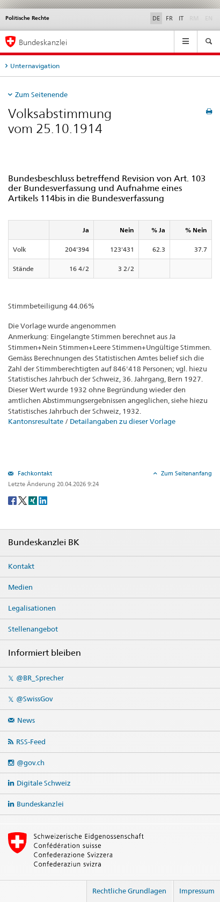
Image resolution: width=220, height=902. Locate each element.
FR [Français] (169, 18)
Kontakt (21, 566)
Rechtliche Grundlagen (129, 890)
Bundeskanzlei (40, 804)
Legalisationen (32, 608)
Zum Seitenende (41, 94)
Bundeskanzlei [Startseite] (43, 42)
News (26, 720)
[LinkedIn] (43, 500)
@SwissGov (34, 698)
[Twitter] (23, 500)
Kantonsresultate (35, 421)
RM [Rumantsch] (194, 18)
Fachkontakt (34, 473)
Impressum (197, 890)
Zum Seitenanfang (185, 473)
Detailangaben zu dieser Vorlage (122, 421)
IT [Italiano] (181, 18)
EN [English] (208, 18)
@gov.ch (31, 762)
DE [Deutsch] (156, 18)
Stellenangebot (33, 629)
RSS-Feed (31, 741)
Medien (20, 587)
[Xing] (33, 500)
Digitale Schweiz (44, 783)
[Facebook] (13, 500)
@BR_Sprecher (40, 677)
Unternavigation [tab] (35, 66)
